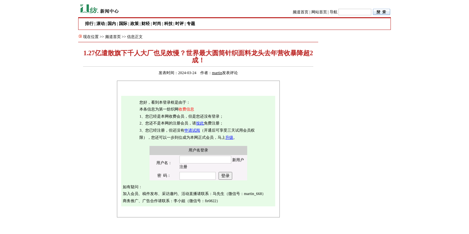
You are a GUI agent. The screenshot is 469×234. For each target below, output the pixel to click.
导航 (333, 12)
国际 (123, 23)
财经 (145, 23)
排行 (89, 23)
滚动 (100, 23)
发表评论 (230, 73)
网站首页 (319, 12)
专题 (191, 23)
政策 (134, 23)
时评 (179, 23)
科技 (168, 23)
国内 (111, 23)
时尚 (157, 23)
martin (217, 73)
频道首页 (300, 12)
